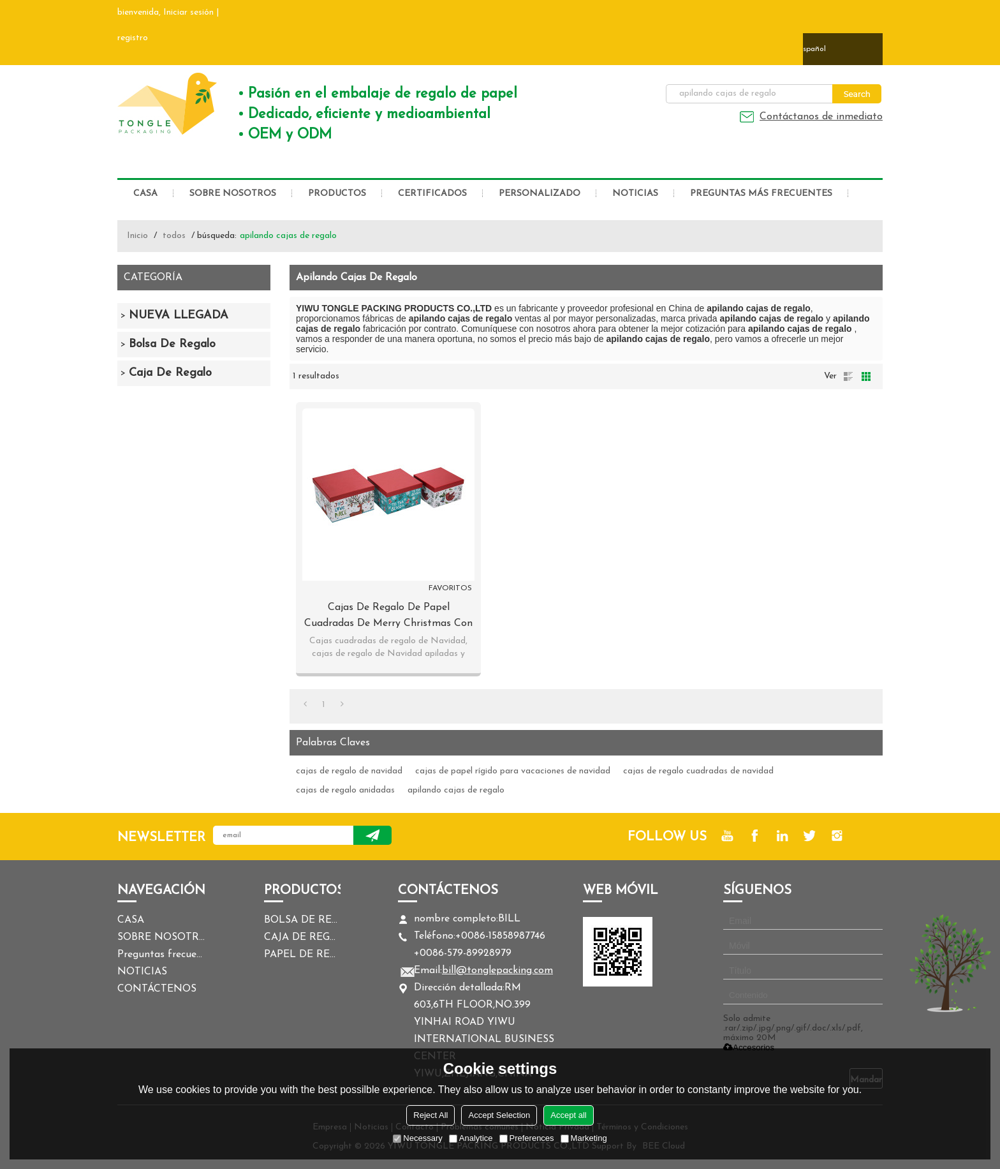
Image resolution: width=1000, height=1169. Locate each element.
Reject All (430, 1115)
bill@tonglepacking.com (497, 970)
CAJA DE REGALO (302, 937)
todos (174, 236)
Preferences (526, 1138)
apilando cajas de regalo (456, 790)
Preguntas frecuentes (162, 954)
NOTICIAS (635, 193)
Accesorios (748, 1047)
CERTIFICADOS (432, 193)
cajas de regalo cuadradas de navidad (698, 771)
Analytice (471, 1138)
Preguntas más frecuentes (761, 193)
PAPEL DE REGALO (302, 954)
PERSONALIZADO (539, 193)
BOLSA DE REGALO (302, 920)
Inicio (137, 236)
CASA (145, 193)
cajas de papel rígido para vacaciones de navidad (512, 771)
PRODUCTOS (337, 193)
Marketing (584, 1138)
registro (132, 38)
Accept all (568, 1115)
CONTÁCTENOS (156, 989)
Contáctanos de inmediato (821, 117)
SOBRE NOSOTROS (232, 193)
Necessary (417, 1138)
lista (848, 376)
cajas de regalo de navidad (349, 771)
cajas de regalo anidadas (345, 790)
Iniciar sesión (188, 12)
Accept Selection (499, 1115)
